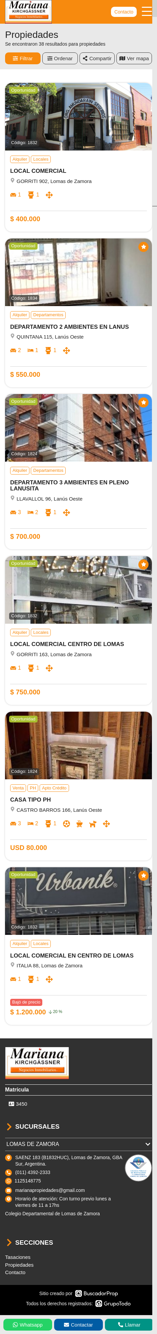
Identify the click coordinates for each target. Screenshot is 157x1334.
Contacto (123, 12)
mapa (134, 58)
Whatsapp (28, 1325)
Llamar (129, 1325)
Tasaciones (17, 1257)
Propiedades (19, 1265)
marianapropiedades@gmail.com (50, 1190)
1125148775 (28, 1180)
